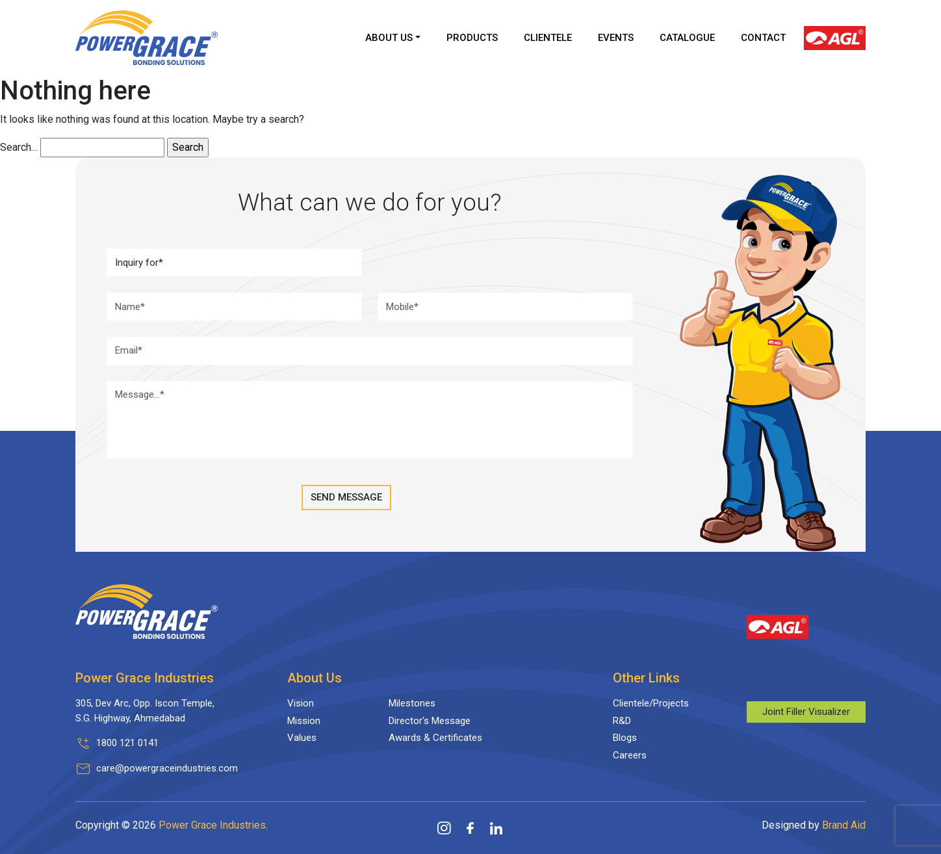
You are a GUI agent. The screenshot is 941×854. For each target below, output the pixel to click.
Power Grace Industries (212, 825)
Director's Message (429, 721)
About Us (389, 38)
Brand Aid (844, 825)
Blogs (625, 738)
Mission (303, 721)
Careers (630, 755)
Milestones (412, 703)
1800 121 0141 (127, 743)
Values (301, 738)
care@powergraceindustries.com (167, 768)
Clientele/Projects (651, 703)
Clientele (548, 38)
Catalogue (687, 38)
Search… (19, 147)
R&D (622, 721)
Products (472, 38)
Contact (763, 38)
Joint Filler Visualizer (806, 712)
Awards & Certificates (435, 738)
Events (616, 38)
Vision (300, 703)
